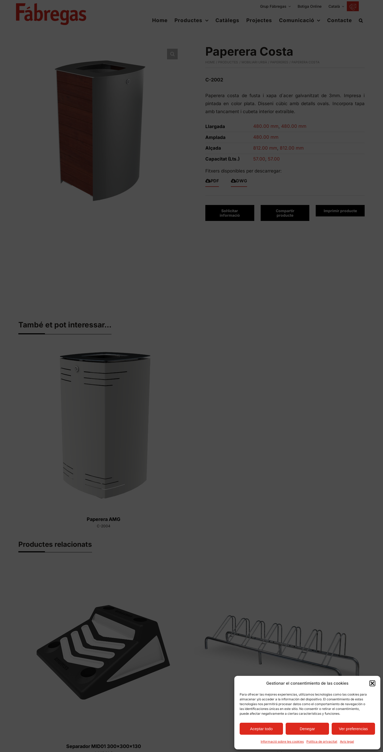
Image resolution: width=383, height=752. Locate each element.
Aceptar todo (261, 728)
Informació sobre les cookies (282, 741)
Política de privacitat (321, 741)
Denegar (307, 728)
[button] (372, 683)
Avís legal (347, 741)
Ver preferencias (353, 728)
